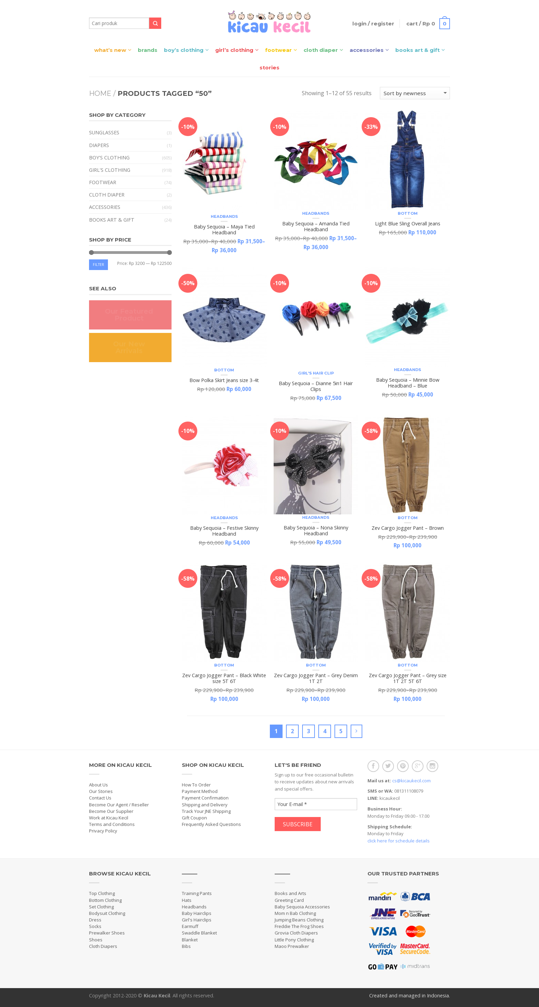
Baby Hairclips (196, 913)
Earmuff (190, 926)
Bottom (408, 213)
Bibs (186, 946)
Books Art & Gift (417, 50)
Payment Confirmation (205, 798)
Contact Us (100, 798)
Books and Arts (290, 893)
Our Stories (101, 791)
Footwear (278, 50)
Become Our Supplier (111, 811)
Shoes (95, 940)
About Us (98, 785)
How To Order (196, 785)
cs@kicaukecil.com (411, 780)
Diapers (99, 145)
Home (100, 93)
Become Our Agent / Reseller (119, 805)
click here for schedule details (398, 841)
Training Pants (197, 893)
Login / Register (371, 23)
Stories (269, 67)
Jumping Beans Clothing (299, 920)
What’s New (110, 50)
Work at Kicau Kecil (108, 818)
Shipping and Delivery (205, 805)
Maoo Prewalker (292, 946)
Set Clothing (101, 907)
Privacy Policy (103, 831)
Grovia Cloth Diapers (296, 933)
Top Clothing (102, 893)
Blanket (190, 940)
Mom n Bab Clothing (295, 913)
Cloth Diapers (103, 946)
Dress (95, 920)
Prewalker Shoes (107, 933)
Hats (186, 900)
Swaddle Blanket (199, 933)
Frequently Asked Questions (211, 824)
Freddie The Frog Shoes (299, 926)
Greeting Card (289, 900)
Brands (147, 50)
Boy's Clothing (109, 157)
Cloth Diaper (321, 50)
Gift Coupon (194, 818)
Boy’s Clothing (184, 50)
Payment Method (200, 791)
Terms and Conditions (112, 824)
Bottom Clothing (105, 900)
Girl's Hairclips (196, 920)
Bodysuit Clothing (107, 913)
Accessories (367, 50)
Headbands (224, 216)
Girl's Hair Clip (316, 373)
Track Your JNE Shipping (206, 811)
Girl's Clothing (109, 170)
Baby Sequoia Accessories (302, 907)
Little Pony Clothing (294, 940)
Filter (98, 264)
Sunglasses (104, 132)
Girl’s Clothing (234, 50)
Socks (95, 926)
